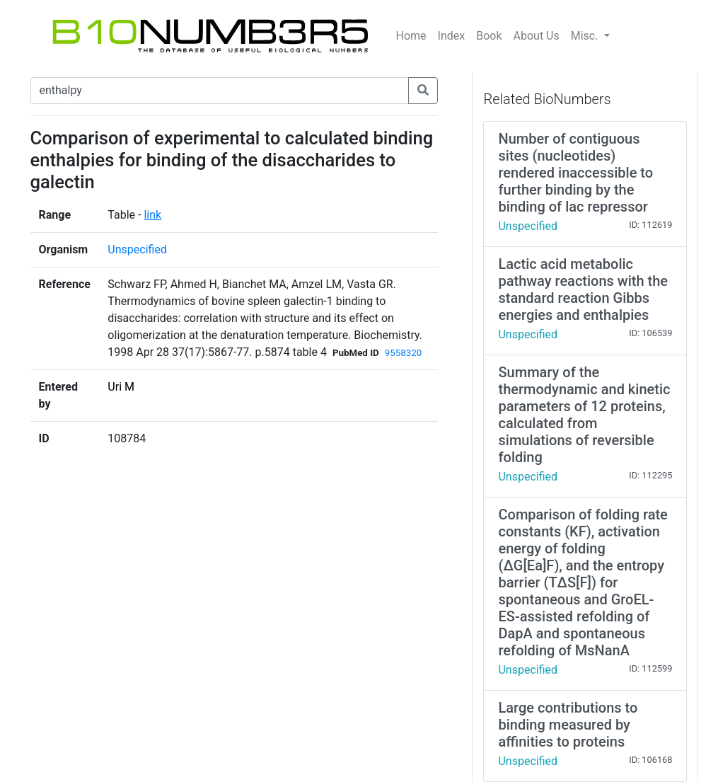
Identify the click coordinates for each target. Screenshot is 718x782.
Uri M (121, 386)
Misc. (586, 35)
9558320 (403, 352)
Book (489, 35)
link (152, 215)
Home (411, 35)
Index (451, 35)
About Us (537, 35)
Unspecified (137, 249)
